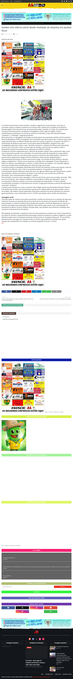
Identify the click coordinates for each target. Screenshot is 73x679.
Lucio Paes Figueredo (8, 34)
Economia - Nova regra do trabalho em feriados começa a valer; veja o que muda (35, 663)
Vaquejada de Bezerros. (9, 558)
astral (10, 23)
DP (3, 223)
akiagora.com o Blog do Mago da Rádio (41, 676)
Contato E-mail (58, 674)
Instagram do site (49, 674)
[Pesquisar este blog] (28, 587)
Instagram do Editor (67, 674)
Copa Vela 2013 (7, 576)
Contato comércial (5, 1)
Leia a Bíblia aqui (17, 1)
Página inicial (5, 23)
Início (11, 1)
